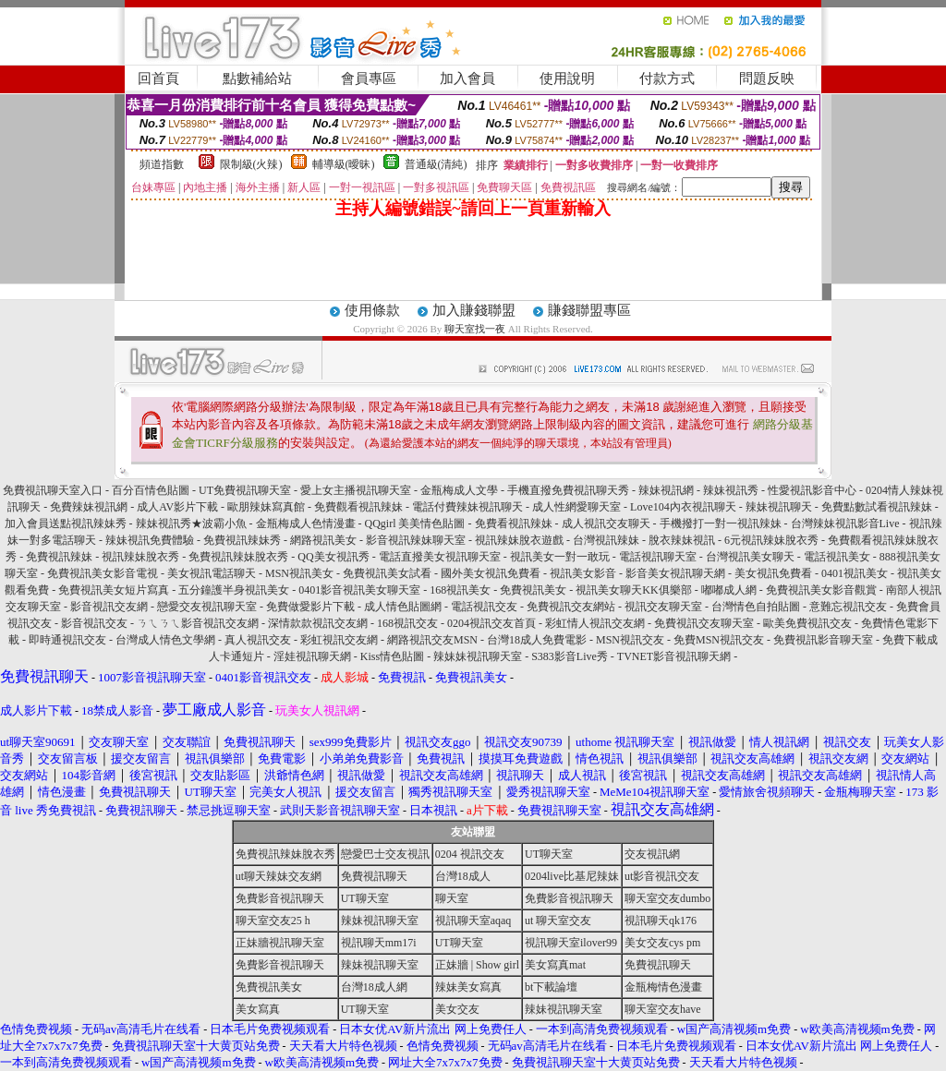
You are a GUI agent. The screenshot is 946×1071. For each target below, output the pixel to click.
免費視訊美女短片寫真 (113, 590)
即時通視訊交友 (67, 639)
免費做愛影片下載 (310, 606)
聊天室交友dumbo (667, 898)
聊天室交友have (663, 1009)
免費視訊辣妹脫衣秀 (238, 556)
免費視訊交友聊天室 (704, 623)
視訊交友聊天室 (663, 606)
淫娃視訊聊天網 (312, 656)
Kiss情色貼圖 (392, 656)
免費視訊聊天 (374, 876)
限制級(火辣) (251, 164)
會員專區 (368, 78)
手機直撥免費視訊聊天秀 (568, 490)
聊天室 (451, 898)
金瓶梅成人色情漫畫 (306, 523)
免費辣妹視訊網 (88, 506)
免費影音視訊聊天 (280, 898)
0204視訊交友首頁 (491, 623)
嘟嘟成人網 (729, 590)
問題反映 (766, 78)
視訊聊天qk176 (661, 920)
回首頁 (158, 78)
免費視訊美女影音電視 (102, 573)
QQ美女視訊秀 (333, 556)
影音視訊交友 (94, 623)
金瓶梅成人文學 (459, 490)
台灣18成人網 (374, 987)
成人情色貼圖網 (403, 606)
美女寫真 (258, 1009)
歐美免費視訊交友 (807, 623)
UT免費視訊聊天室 (245, 490)
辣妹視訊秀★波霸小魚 (191, 523)
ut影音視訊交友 (662, 876)
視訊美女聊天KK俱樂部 (633, 590)
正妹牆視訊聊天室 (280, 942)
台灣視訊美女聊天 (750, 556)
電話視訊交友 (484, 606)
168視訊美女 (460, 590)
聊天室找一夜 (474, 328)
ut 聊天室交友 (558, 920)
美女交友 (457, 1009)
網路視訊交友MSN (432, 639)
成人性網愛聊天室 (576, 506)
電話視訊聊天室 (658, 556)
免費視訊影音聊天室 (823, 639)
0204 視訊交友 (469, 854)
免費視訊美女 (533, 590)
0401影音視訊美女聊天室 (359, 590)
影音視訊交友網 (109, 606)
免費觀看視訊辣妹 (358, 506)
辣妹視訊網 (666, 490)
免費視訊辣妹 (59, 556)
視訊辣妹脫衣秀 (140, 556)
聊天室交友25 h (273, 920)
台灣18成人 (463, 876)
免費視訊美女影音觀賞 (821, 590)
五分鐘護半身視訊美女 (233, 590)
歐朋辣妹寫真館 (266, 506)
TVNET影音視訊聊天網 (674, 656)
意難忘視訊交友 (848, 606)
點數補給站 (257, 78)
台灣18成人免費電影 (537, 639)
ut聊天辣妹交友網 (278, 876)
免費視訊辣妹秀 (242, 540)
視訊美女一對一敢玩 (560, 556)
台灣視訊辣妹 (606, 540)
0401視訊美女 (854, 573)
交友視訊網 (652, 854)
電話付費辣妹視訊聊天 (467, 506)
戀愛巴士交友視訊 (385, 854)
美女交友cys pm (662, 942)
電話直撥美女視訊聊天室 (440, 556)
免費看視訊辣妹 (513, 523)
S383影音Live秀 (569, 656)
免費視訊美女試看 (387, 573)
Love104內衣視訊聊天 (683, 506)
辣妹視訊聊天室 (379, 920)
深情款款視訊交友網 (318, 623)
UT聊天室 (549, 854)
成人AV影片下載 (177, 506)
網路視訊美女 (323, 540)
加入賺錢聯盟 (473, 310)
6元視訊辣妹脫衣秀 (771, 540)
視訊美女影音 (583, 573)
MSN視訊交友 (630, 639)
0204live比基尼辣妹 (572, 876)
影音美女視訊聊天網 (675, 573)
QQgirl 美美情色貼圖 (415, 523)
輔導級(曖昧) (343, 164)
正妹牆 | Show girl (477, 964)
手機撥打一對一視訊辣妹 (721, 523)
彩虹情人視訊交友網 (595, 623)
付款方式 (667, 78)
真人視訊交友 (257, 639)
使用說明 (567, 78)
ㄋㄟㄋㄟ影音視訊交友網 (198, 623)
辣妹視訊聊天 (779, 506)
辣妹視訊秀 (730, 490)
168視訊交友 (407, 623)
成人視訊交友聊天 (606, 523)
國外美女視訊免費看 (490, 573)
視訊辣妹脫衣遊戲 (519, 540)
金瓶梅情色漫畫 (663, 987)
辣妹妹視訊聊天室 (477, 656)
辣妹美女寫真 (468, 987)
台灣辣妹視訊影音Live (845, 523)
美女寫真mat (555, 964)
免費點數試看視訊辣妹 (876, 506)
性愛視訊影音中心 (812, 490)
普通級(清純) (436, 164)
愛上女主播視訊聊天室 (355, 490)
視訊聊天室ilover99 (571, 942)
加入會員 (467, 78)
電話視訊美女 (837, 556)
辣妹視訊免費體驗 (149, 540)
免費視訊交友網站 (571, 606)
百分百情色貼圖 (150, 490)
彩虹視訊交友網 (339, 639)
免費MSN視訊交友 (718, 639)
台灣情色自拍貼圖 (755, 606)
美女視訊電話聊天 (211, 573)
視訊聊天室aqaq (473, 920)
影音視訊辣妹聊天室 (416, 540)
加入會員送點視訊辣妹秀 (66, 523)
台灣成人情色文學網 (165, 639)
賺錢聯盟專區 (589, 310)
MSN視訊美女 (299, 573)
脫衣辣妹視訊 (682, 540)
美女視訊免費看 (773, 573)
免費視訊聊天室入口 (53, 490)
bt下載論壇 (551, 987)
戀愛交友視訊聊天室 (207, 606)
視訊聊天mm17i (379, 942)
